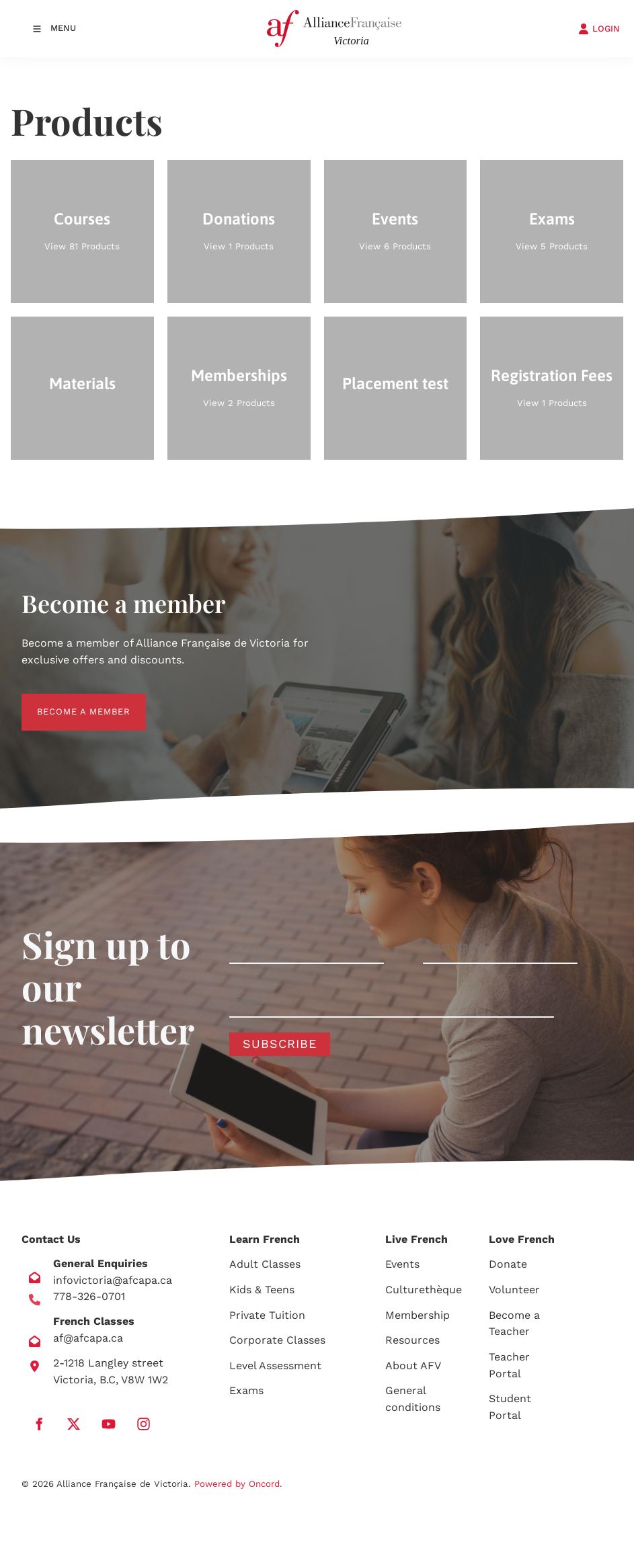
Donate (508, 1264)
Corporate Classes (277, 1340)
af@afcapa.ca (88, 1338)
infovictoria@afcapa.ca (112, 1280)
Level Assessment (275, 1365)
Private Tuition (267, 1315)
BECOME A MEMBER (68, 701)
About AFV (413, 1365)
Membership (417, 1315)
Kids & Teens (261, 1289)
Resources (412, 1340)
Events (402, 1264)
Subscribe (280, 1044)
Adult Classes (265, 1264)
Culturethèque (423, 1289)
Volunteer (514, 1289)
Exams (246, 1390)
